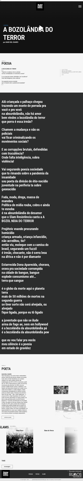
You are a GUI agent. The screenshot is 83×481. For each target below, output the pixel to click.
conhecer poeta (7, 417)
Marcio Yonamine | (50, 479)
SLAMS (44, 474)
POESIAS (31, 474)
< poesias (5, 25)
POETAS (37, 474)
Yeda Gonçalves (57, 479)
